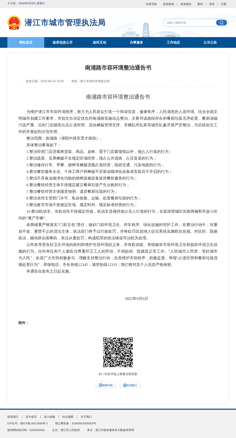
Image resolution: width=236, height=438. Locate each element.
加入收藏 (49, 416)
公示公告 (210, 42)
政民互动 (99, 42)
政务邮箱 (168, 4)
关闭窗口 (130, 385)
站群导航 (151, 4)
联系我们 (12, 416)
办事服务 (136, 42)
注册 (223, 4)
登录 (212, 4)
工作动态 (173, 42)
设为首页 (31, 416)
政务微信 (185, 4)
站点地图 (67, 416)
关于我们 (86, 416)
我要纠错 (106, 385)
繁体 (200, 4)
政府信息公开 (63, 42)
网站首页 (25, 42)
